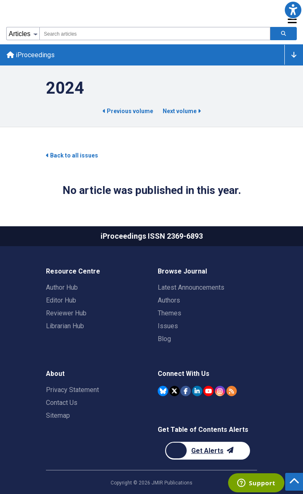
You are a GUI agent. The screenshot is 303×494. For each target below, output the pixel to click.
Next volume (182, 111)
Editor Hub (61, 300)
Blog (164, 339)
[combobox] (154, 33)
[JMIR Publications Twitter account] (174, 391)
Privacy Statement (72, 390)
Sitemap (58, 415)
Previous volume (128, 111)
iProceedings (31, 55)
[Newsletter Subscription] (207, 451)
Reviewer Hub (66, 313)
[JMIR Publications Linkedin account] (197, 391)
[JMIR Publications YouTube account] (208, 391)
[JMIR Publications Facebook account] (185, 391)
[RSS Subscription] (231, 391)
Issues (168, 326)
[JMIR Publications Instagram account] (220, 391)
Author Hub (62, 287)
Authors (169, 300)
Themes (169, 313)
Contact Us (61, 403)
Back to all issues (72, 155)
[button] (293, 10)
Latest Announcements (191, 287)
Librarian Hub (65, 326)
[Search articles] (283, 33)
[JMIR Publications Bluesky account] (163, 391)
